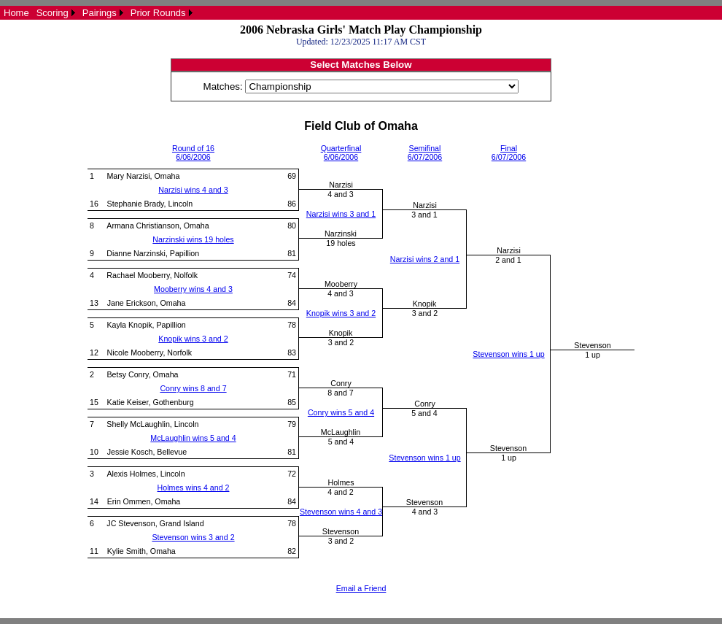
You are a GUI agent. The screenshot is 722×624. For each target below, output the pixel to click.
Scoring (52, 12)
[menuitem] (16, 13)
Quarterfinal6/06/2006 (341, 152)
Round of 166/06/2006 (193, 152)
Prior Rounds (158, 12)
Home (16, 12)
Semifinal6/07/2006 (425, 152)
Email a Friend (361, 588)
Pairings (99, 12)
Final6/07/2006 (509, 152)
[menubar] (98, 13)
